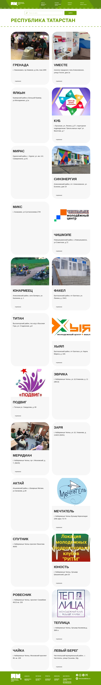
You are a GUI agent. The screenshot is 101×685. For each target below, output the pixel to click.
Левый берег (66, 650)
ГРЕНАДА (21, 65)
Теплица (62, 623)
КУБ (57, 121)
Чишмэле (62, 235)
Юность (61, 567)
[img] (16, 678)
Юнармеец (23, 290)
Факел (60, 290)
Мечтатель (64, 511)
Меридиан (22, 455)
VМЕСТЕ (61, 65)
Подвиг (20, 402)
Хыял (59, 346)
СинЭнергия (65, 179)
